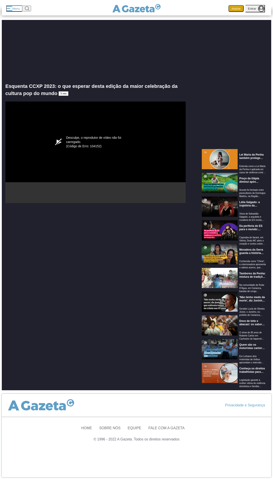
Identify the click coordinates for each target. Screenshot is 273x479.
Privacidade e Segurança (245, 405)
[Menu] (14, 8)
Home (86, 428)
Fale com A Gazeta (166, 428)
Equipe (134, 428)
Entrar (256, 8)
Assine (236, 8)
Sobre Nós (109, 428)
